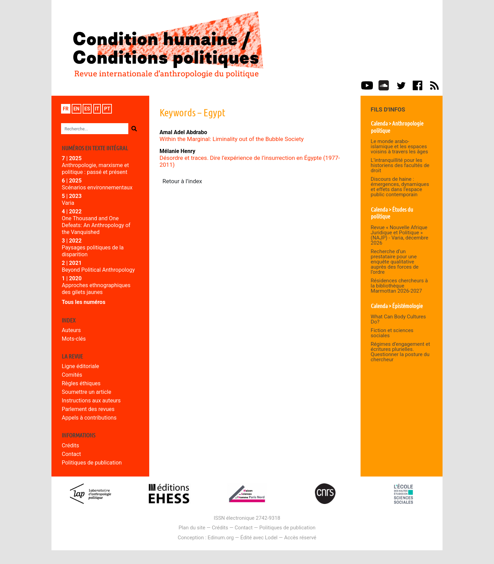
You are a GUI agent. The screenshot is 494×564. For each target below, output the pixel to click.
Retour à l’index (182, 181)
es (87, 108)
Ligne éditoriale (80, 366)
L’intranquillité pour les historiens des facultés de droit (400, 165)
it (97, 108)
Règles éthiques (81, 383)
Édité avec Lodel (259, 537)
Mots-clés (74, 339)
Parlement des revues (88, 409)
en (76, 108)
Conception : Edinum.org (206, 537)
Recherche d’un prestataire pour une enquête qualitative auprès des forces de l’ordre (395, 261)
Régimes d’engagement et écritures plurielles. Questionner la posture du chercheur (400, 352)
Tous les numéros (83, 302)
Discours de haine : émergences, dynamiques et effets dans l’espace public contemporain (400, 187)
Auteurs (71, 330)
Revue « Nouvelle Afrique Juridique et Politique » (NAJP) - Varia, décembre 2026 (399, 235)
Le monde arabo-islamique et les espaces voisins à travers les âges (399, 146)
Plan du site (191, 528)
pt (107, 108)
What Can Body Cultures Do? (398, 319)
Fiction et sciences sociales (392, 333)
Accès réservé (300, 537)
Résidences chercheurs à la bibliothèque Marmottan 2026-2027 (399, 286)
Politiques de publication (92, 462)
